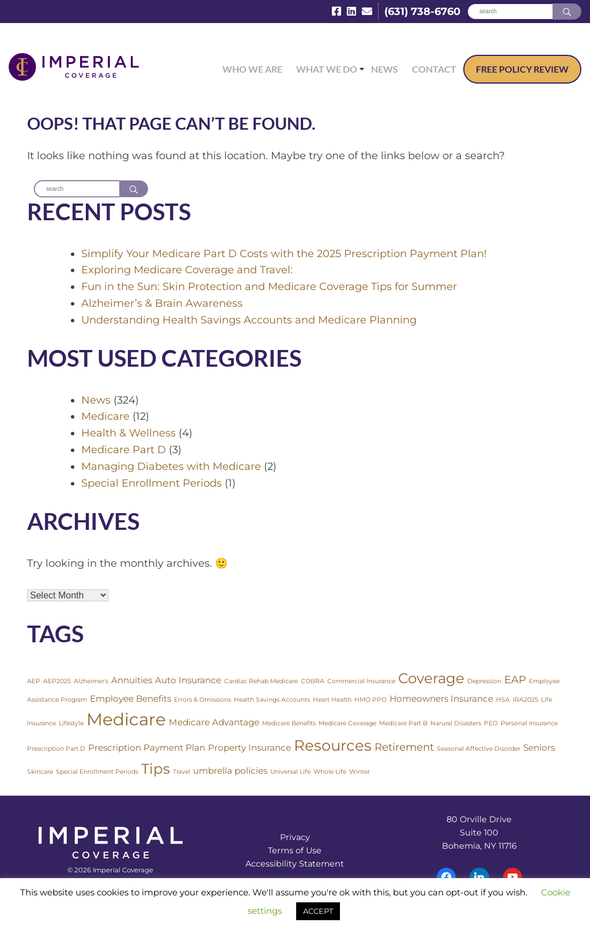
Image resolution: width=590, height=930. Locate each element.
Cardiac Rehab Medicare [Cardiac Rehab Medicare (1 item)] (261, 682)
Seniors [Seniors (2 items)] (539, 748)
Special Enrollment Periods (151, 483)
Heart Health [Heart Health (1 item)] (332, 699)
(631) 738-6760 (422, 11)
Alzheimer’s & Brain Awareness (162, 303)
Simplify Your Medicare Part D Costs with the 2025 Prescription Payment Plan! (284, 253)
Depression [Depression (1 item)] (484, 682)
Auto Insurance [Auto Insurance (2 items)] (188, 680)
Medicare (105, 417)
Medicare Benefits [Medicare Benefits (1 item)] (289, 724)
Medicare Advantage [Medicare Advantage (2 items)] (214, 722)
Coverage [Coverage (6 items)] (431, 678)
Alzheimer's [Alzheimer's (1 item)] (91, 682)
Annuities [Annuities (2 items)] (131, 680)
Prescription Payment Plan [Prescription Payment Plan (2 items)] (146, 748)
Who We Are (252, 68)
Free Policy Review (522, 68)
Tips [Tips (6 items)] (155, 768)
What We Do (326, 68)
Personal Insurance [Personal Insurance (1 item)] (529, 724)
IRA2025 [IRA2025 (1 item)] (525, 699)
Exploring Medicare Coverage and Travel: (187, 269)
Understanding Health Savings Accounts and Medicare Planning (249, 320)
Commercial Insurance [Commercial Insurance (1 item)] (361, 682)
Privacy (295, 838)
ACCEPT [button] (318, 911)
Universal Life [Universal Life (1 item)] (290, 771)
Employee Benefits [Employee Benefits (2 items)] (130, 698)
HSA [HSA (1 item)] (503, 699)
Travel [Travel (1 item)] (181, 771)
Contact (434, 68)
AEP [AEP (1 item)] (33, 682)
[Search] (510, 11)
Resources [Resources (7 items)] (333, 746)
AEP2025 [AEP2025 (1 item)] (57, 682)
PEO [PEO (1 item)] (491, 724)
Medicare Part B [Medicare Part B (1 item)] (403, 724)
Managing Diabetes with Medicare (171, 466)
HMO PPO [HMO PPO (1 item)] (370, 699)
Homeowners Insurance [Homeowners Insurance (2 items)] (441, 698)
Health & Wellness (128, 433)
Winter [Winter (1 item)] (359, 771)
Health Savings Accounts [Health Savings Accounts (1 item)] (272, 699)
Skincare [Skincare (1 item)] (40, 771)
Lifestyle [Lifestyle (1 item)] (71, 724)
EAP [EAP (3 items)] (515, 680)
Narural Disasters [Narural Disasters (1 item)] (455, 724)
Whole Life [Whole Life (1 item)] (329, 771)
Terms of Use (295, 851)
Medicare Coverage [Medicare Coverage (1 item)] (347, 724)
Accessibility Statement (294, 864)
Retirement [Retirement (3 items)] (404, 747)
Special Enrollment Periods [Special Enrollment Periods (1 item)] (97, 771)
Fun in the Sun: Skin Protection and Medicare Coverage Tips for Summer (269, 286)
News (384, 68)
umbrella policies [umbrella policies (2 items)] (230, 770)
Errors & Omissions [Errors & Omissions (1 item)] (202, 699)
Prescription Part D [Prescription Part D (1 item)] (56, 749)
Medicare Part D (123, 449)
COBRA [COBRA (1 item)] (312, 682)
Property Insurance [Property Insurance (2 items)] (249, 748)
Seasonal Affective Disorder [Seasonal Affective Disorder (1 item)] (478, 749)
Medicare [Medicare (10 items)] (126, 720)
